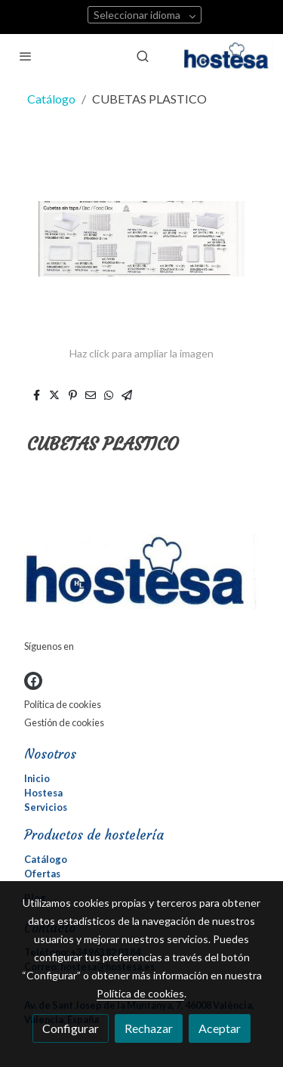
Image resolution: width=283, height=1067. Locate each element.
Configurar (70, 1028)
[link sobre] (141, 574)
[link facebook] (33, 681)
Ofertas (42, 874)
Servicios (45, 807)
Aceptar (219, 1028)
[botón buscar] (142, 56)
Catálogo (51, 98)
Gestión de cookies (64, 722)
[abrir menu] (25, 56)
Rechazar (149, 1028)
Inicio (37, 778)
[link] (228, 56)
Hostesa (43, 793)
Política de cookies (62, 704)
